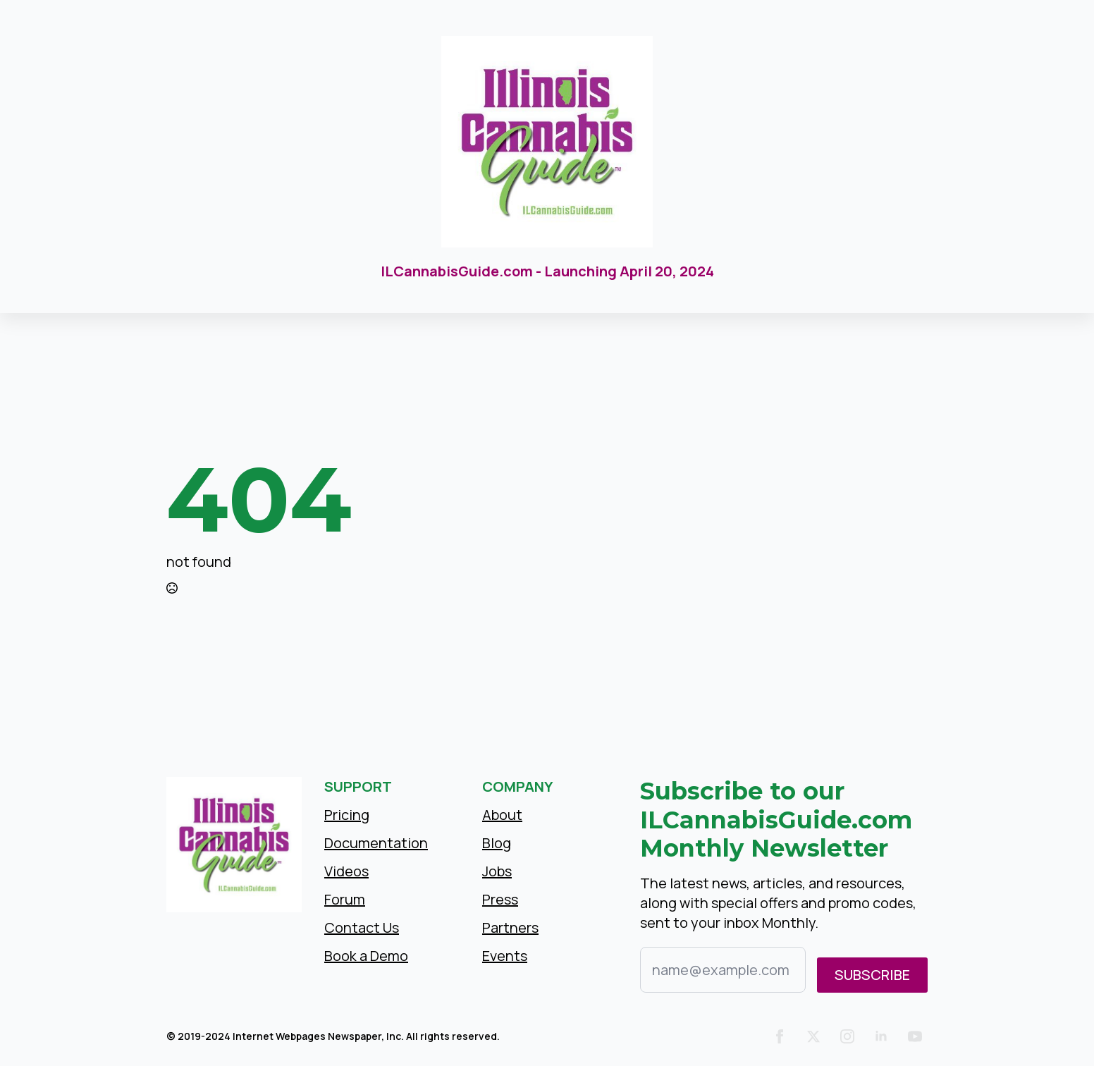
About (502, 814)
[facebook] (779, 1036)
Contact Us (361, 927)
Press (500, 899)
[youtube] (915, 1036)
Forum (344, 899)
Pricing (346, 814)
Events (504, 955)
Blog (496, 842)
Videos (346, 871)
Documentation (376, 842)
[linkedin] (881, 1036)
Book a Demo (366, 955)
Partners (510, 927)
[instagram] (847, 1036)
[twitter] (813, 1036)
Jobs (497, 871)
